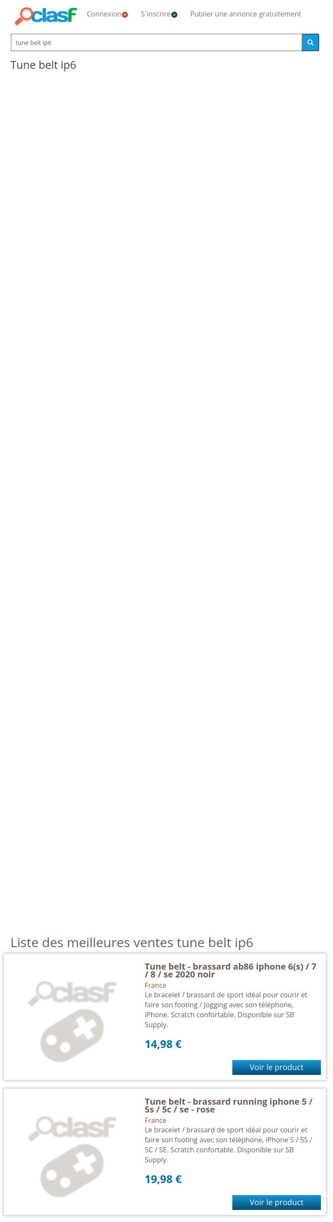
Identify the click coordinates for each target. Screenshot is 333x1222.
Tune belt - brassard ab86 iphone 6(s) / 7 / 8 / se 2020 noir (231, 970)
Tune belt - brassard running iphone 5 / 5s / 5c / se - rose (229, 1105)
